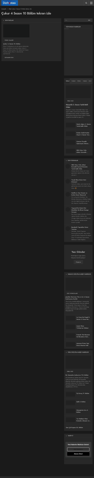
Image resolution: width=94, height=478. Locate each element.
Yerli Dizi (70, 101)
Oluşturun (78, 262)
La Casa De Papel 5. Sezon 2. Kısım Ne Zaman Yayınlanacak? (83, 319)
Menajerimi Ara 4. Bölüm (82, 411)
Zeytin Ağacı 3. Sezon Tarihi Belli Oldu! (83, 125)
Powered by (78, 460)
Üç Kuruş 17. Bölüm (82, 393)
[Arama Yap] (86, 3)
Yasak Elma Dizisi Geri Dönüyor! (78, 181)
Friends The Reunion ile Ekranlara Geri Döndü (83, 337)
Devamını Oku (9, 57)
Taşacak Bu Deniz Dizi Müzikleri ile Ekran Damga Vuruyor (79, 210)
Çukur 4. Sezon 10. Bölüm (11, 44)
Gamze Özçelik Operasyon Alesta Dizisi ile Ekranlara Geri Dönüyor (82, 145)
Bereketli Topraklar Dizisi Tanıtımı (79, 228)
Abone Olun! (78, 454)
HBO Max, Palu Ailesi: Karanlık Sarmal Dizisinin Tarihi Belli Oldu (81, 153)
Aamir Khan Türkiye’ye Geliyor (82, 327)
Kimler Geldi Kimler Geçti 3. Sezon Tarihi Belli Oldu (83, 135)
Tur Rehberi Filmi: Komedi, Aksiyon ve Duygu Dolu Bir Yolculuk (82, 422)
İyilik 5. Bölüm (80, 402)
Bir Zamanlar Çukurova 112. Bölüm (77, 375)
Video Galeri (9, 40)
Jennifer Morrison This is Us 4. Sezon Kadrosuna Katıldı (77, 298)
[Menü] (91, 3)
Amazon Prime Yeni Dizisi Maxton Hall (82, 344)
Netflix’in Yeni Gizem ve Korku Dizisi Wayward (79, 194)
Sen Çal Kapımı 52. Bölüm (74, 428)
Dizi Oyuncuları (72, 293)
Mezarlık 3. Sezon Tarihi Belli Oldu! (77, 106)
